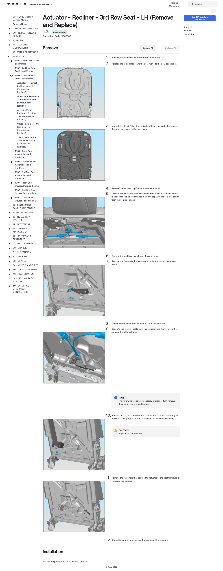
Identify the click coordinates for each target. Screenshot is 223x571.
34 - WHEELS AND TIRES (25, 265)
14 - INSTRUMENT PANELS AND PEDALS (24, 206)
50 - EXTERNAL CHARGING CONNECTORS (21, 288)
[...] (163, 58)
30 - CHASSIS (20, 248)
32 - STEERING (20, 256)
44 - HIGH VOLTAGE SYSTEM (23, 280)
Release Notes (20, 24)
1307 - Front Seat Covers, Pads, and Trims (27, 184)
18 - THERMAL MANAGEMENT (21, 230)
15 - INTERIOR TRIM (23, 212)
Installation (189, 34)
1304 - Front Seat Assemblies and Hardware (23, 154)
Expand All (148, 48)
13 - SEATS (18, 56)
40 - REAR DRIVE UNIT (24, 274)
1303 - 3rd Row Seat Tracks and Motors (25, 77)
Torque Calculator (174, 4)
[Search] (203, 4)
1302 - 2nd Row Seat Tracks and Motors (25, 69)
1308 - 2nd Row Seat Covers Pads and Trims (26, 192)
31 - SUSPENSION (22, 252)
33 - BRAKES (19, 261)
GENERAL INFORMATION (25, 28)
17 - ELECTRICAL (21, 224)
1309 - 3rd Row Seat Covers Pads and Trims (26, 199)
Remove (188, 30)
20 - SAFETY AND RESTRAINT (22, 237)
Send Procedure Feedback (200, 18)
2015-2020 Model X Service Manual (23, 18)
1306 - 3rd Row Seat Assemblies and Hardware (25, 175)
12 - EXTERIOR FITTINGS (25, 52)
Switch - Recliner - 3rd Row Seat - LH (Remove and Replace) (26, 142)
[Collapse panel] (213, 11)
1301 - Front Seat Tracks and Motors (27, 62)
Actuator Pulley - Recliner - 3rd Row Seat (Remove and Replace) (26, 115)
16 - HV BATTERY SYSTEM (22, 218)
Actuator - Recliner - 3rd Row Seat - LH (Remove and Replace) (28, 101)
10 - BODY (18, 40)
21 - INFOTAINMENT (23, 243)
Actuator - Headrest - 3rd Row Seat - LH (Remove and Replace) (27, 87)
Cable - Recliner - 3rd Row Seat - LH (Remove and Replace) (28, 128)
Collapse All (170, 48)
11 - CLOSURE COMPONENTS (20, 46)
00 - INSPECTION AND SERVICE (24, 34)
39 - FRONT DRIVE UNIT (25, 269)
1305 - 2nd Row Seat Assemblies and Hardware (25, 164)
